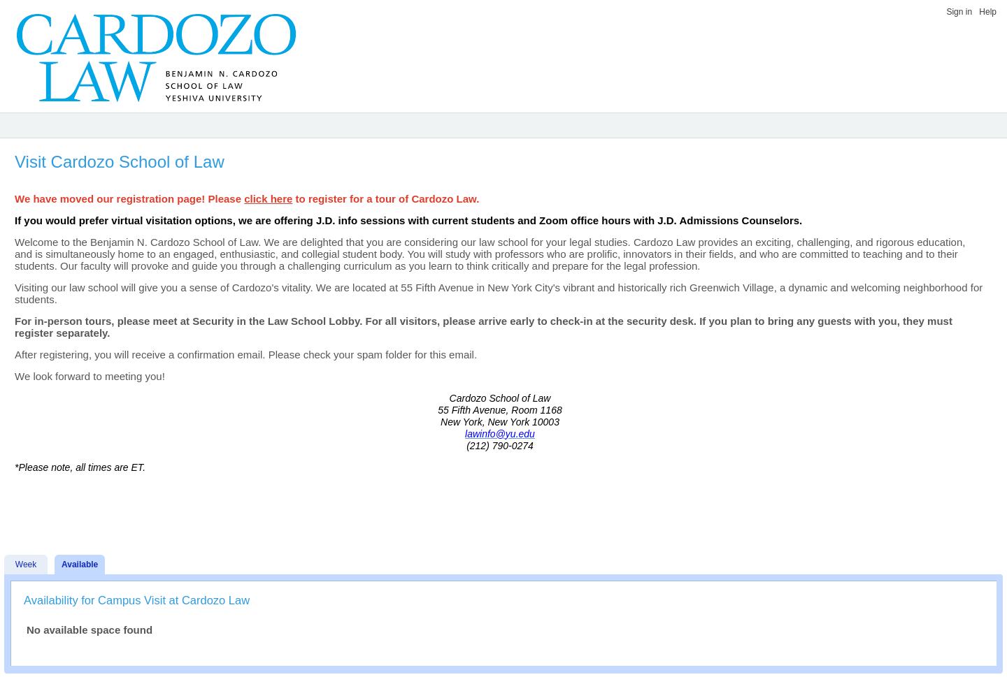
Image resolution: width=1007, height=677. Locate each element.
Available (80, 564)
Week (25, 564)
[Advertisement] (500, 504)
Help (988, 12)
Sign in (959, 12)
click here (268, 199)
